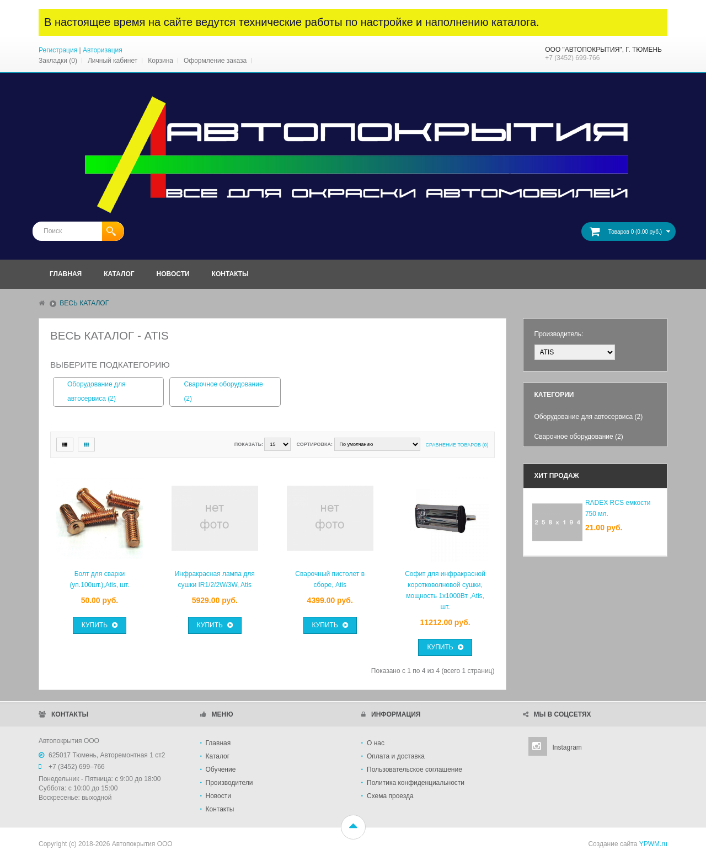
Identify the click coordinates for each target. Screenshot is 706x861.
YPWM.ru (653, 844)
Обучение (221, 769)
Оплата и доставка (396, 756)
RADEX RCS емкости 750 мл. (618, 508)
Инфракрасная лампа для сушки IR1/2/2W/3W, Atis (215, 579)
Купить (99, 625)
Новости (218, 796)
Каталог (218, 756)
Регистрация (58, 50)
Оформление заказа (215, 60)
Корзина (160, 60)
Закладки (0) (58, 60)
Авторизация (102, 50)
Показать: (248, 444)
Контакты (220, 809)
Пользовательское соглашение (414, 769)
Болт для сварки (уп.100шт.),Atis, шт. (99, 579)
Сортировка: (314, 444)
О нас (375, 743)
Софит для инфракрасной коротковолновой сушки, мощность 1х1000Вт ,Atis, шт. (445, 590)
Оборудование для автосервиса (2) (96, 391)
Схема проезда (390, 796)
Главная (218, 743)
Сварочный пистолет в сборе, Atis (330, 579)
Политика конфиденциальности (415, 783)
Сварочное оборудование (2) (223, 391)
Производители (229, 783)
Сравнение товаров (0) (457, 445)
